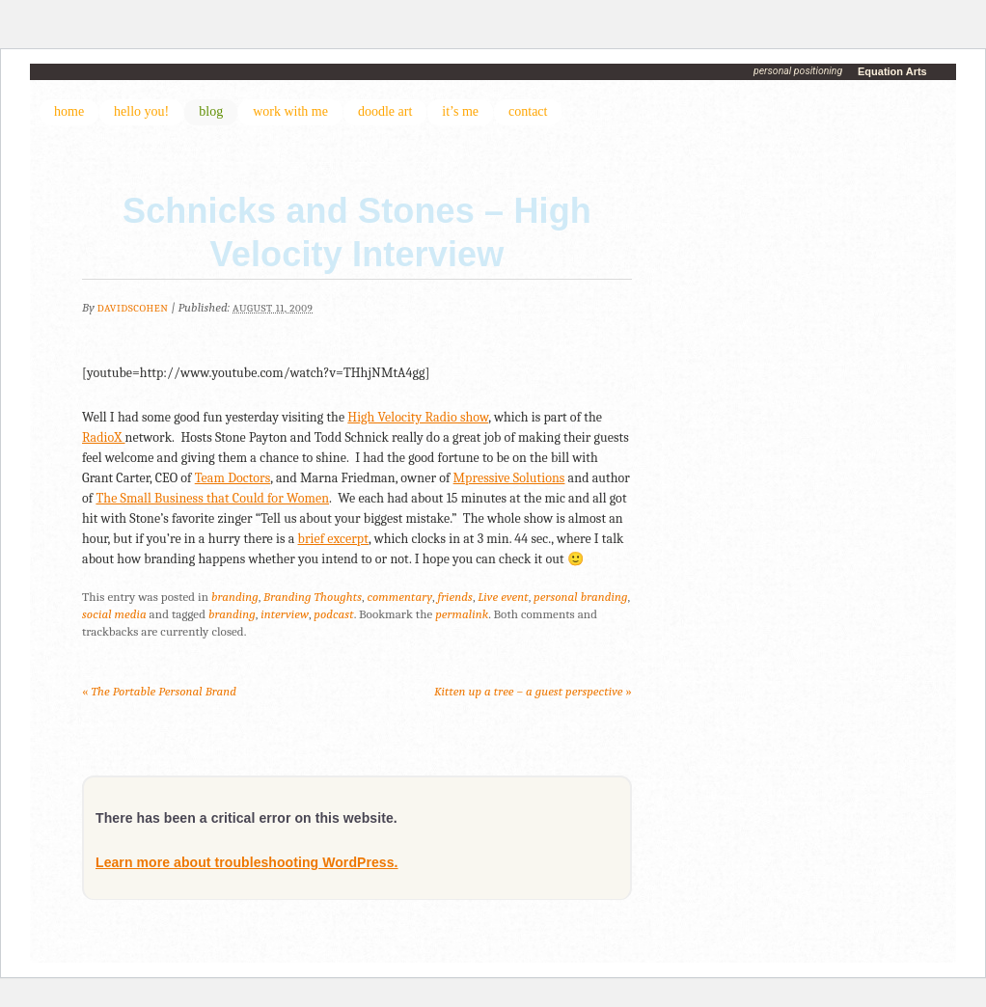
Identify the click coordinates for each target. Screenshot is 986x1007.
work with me (290, 111)
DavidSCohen (133, 308)
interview (284, 614)
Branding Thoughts (312, 596)
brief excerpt (334, 539)
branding (235, 596)
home (69, 111)
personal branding (580, 596)
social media (114, 614)
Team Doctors (233, 478)
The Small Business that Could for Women (212, 498)
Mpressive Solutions (509, 478)
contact (527, 111)
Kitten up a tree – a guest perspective (533, 691)
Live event (503, 596)
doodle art (385, 111)
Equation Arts (892, 71)
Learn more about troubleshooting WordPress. (247, 862)
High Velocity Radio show (417, 417)
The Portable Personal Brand (159, 691)
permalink (461, 614)
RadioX (103, 437)
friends (455, 596)
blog (211, 111)
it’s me (460, 111)
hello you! (141, 111)
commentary (399, 596)
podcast (333, 614)
